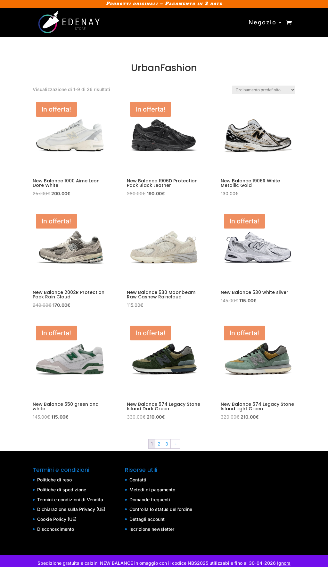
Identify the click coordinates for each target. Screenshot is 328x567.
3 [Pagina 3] (166, 443)
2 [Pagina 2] (159, 443)
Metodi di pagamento (152, 489)
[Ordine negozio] (263, 90)
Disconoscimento (55, 529)
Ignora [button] (284, 563)
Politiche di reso (54, 479)
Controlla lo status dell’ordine (160, 509)
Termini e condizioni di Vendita (70, 499)
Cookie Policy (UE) (57, 519)
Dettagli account (147, 519)
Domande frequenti (149, 499)
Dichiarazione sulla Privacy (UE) (71, 509)
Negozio (262, 22)
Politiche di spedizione (61, 489)
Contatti (137, 479)
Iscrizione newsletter (151, 529)
